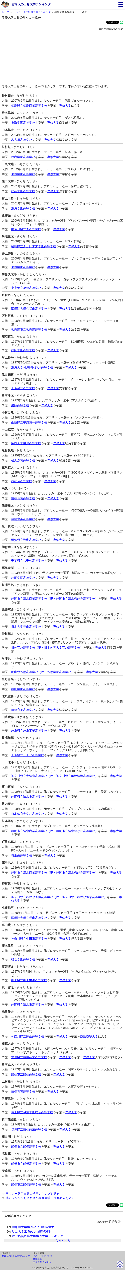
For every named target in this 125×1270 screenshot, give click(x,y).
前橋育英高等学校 (23, 498)
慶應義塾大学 (89, 1036)
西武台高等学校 (21, 481)
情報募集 (37, 1259)
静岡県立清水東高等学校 (27, 796)
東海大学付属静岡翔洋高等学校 (32, 367)
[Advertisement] (62, 57)
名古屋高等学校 (21, 140)
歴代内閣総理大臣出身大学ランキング (37, 1236)
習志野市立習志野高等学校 (29, 329)
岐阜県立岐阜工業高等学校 (29, 730)
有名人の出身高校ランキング (16, 1256)
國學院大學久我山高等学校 (29, 308)
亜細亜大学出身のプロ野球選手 (33, 1227)
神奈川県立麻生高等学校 (27, 1036)
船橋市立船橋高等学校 (26, 1074)
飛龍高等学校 (20, 405)
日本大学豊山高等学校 (26, 626)
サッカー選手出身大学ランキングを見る (32, 1193)
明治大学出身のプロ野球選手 (31, 1231)
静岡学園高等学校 (23, 350)
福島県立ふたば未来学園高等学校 (33, 246)
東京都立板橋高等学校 (26, 288)
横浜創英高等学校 (23, 460)
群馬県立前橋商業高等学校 (29, 1057)
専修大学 (65, 105)
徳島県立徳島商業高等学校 (29, 105)
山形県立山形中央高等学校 (29, 980)
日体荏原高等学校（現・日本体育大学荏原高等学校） (47, 647)
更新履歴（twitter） (42, 1262)
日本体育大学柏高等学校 (27, 814)
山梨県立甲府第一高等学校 (29, 422)
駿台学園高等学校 (23, 959)
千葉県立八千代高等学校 (27, 560)
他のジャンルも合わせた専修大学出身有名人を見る (39, 1198)
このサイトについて (43, 1256)
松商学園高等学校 (23, 157)
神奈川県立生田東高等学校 (29, 938)
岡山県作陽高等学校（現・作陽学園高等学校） (42, 672)
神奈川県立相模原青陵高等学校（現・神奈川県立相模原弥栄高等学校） (59, 897)
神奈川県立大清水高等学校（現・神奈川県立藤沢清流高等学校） (54, 776)
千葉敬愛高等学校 (23, 388)
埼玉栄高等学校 (21, 855)
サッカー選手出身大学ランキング (32, 12)
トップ (5, 12)
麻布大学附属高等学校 (26, 443)
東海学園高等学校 (23, 122)
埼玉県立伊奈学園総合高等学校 (32, 1112)
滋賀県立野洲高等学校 (26, 540)
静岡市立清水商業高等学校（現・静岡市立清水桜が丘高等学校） (54, 598)
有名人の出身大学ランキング (31, 4)
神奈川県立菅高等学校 (26, 229)
